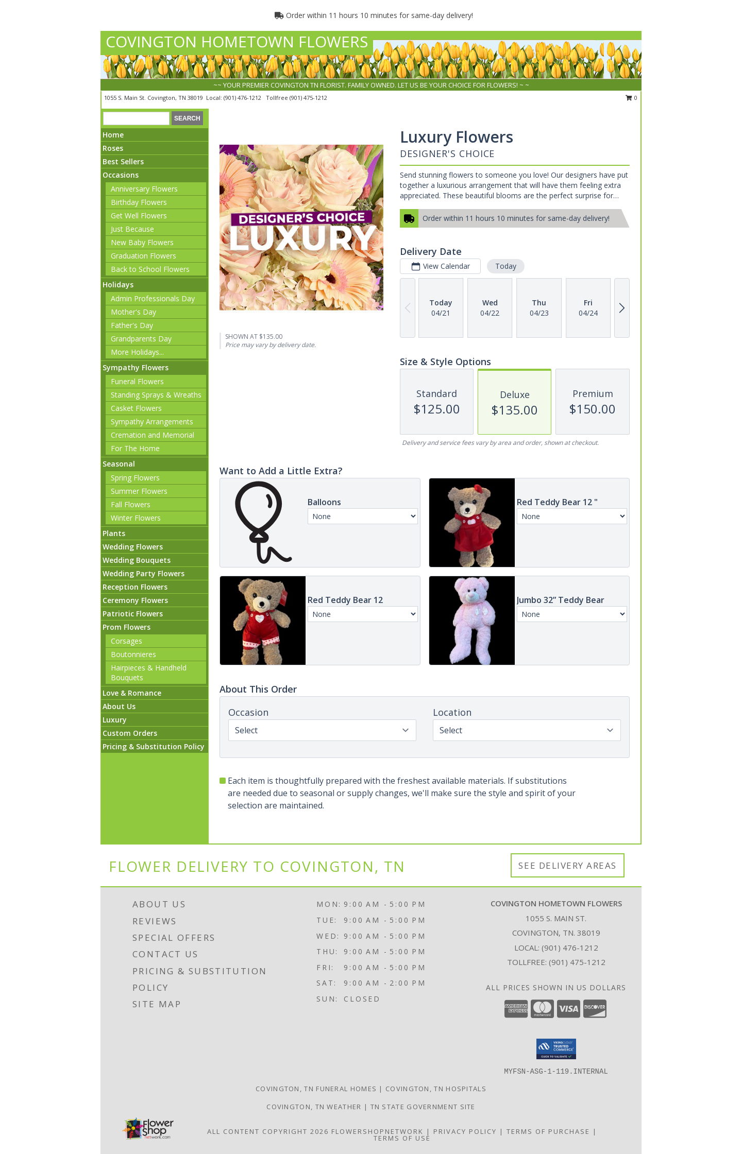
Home (113, 135)
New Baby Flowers (142, 242)
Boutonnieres (133, 654)
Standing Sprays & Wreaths (156, 395)
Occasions (121, 175)
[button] (556, 1049)
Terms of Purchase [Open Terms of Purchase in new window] (548, 1131)
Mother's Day (133, 312)
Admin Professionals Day (153, 298)
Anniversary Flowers (144, 189)
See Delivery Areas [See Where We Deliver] (567, 865)
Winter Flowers (136, 518)
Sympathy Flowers (135, 367)
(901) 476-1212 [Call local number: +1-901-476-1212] (243, 97)
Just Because (132, 229)
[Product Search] (136, 118)
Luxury (115, 720)
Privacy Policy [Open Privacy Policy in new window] (465, 1131)
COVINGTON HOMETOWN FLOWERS (237, 41)
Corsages (126, 641)
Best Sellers (123, 161)
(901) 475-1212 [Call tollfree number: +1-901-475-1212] (308, 97)
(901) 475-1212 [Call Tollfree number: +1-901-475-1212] (577, 962)
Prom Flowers (126, 627)
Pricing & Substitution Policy (154, 746)
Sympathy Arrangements (152, 421)
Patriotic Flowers (133, 613)
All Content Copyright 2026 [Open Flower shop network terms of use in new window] (268, 1131)
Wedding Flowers (133, 547)
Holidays (118, 284)
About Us (119, 706)
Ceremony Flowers (135, 600)
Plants (114, 533)
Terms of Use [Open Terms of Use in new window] (402, 1138)
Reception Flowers (135, 587)
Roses (113, 148)
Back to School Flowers (150, 269)
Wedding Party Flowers (143, 573)
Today (505, 266)
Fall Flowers (130, 504)
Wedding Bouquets (137, 560)
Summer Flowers (139, 491)
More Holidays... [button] (137, 352)
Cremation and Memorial (152, 435)
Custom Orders (130, 733)
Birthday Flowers (139, 202)
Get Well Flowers (139, 215)
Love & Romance (132, 693)
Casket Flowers (136, 408)
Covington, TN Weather (313, 1106)
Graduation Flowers (143, 256)
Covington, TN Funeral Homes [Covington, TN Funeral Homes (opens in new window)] (316, 1088)
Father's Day (132, 325)
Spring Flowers (135, 478)
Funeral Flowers (137, 381)
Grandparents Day (141, 338)
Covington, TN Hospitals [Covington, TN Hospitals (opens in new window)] (435, 1088)
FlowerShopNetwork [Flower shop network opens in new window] (377, 1131)
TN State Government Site (423, 1106)
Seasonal (119, 464)
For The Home (135, 448)
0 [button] (631, 97)
